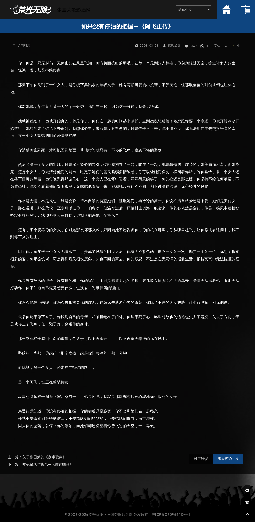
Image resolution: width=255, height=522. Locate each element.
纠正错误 (201, 459)
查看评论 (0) (228, 459)
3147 (193, 46)
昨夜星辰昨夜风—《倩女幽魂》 (47, 464)
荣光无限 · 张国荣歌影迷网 (111, 514)
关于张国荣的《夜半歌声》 (44, 457)
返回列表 (23, 45)
